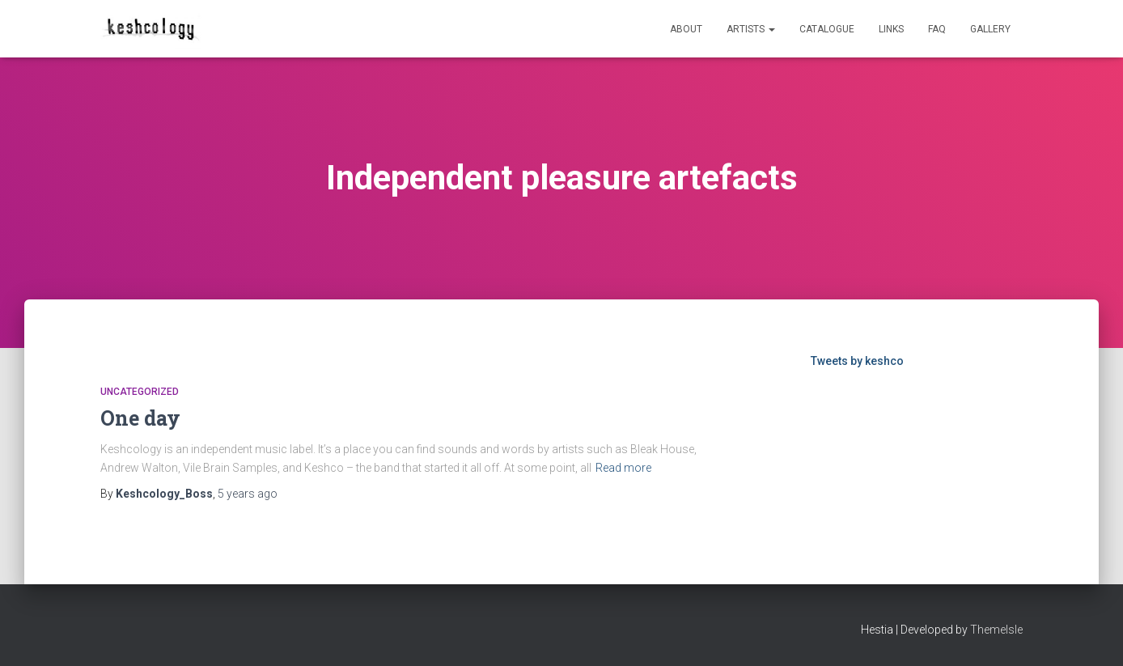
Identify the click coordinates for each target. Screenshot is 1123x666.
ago (248, 493)
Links (891, 29)
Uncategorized (139, 391)
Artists (751, 29)
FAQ (937, 29)
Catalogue (826, 29)
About (686, 29)
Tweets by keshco (857, 360)
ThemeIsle (996, 629)
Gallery (990, 29)
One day (140, 418)
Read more (623, 467)
